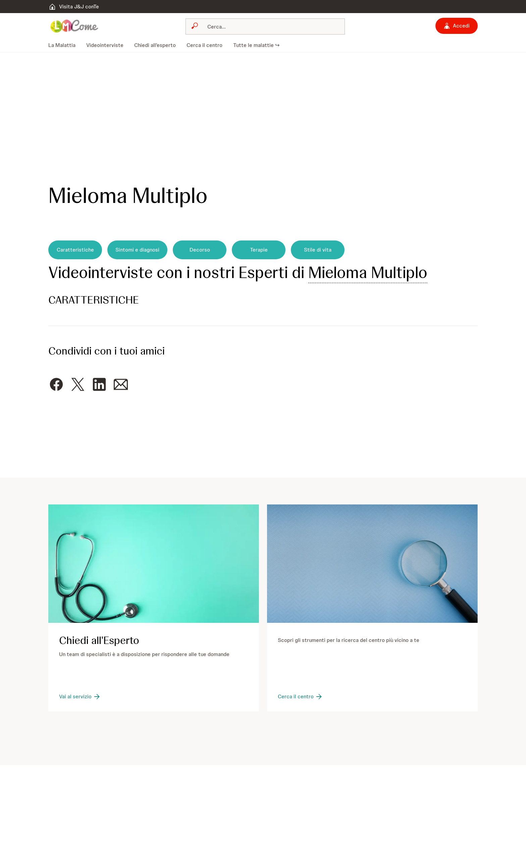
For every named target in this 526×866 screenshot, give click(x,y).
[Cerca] (269, 26)
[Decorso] (199, 249)
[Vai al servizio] (80, 697)
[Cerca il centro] (300, 697)
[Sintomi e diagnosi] (137, 249)
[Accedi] (456, 26)
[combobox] (265, 26)
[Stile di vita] (318, 249)
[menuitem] (64, 45)
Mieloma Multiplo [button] (367, 272)
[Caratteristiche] (75, 249)
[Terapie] (258, 249)
